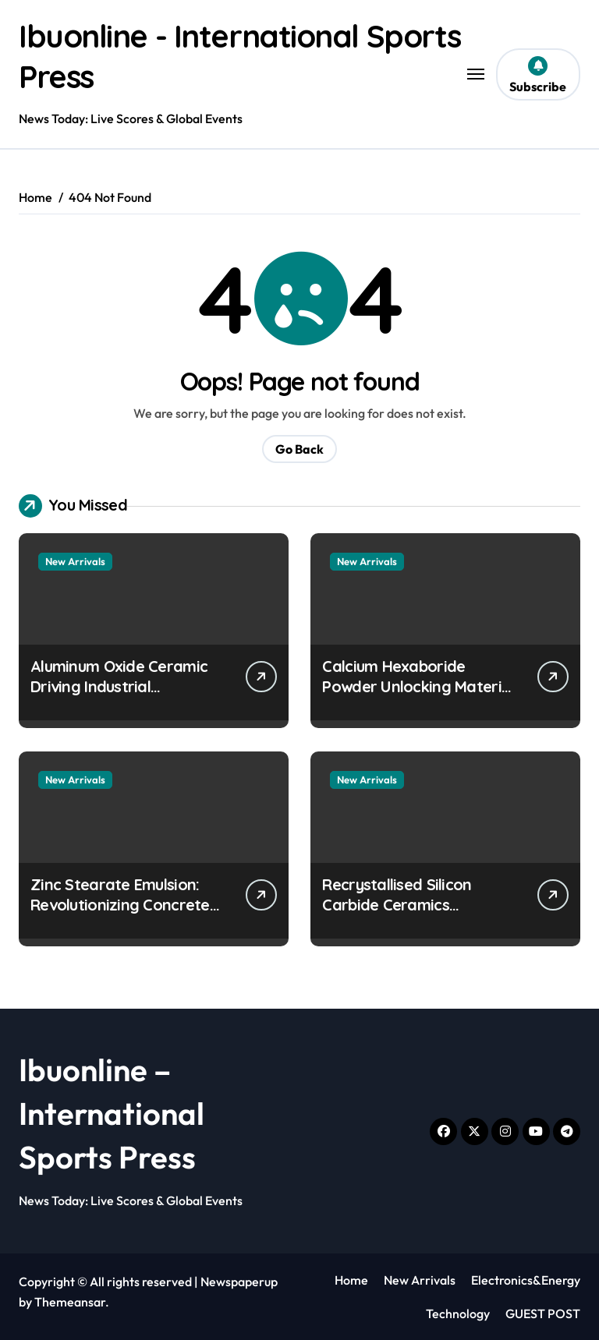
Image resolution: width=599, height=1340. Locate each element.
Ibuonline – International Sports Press (111, 1113)
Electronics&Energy (525, 1280)
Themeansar (69, 1302)
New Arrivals (75, 561)
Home (351, 1280)
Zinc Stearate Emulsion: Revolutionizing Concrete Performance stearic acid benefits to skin (122, 915)
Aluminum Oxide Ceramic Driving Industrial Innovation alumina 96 (118, 686)
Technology (458, 1313)
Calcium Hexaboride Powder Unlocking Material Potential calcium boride (418, 686)
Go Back (299, 449)
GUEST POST (542, 1313)
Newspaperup (239, 1281)
